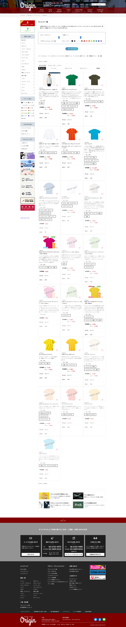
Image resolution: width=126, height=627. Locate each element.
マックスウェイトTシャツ (49, 353)
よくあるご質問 (25, 145)
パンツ (23, 87)
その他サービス (73, 587)
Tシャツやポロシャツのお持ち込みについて (58, 581)
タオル (23, 66)
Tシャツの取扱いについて (54, 579)
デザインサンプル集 (52, 569)
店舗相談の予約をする (95, 554)
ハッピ (23, 78)
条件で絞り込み (72, 49)
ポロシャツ (24, 46)
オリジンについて (25, 611)
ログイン (83, 4)
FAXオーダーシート (26, 133)
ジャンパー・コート (26, 81)
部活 (94, 157)
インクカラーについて (53, 575)
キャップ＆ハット (25, 63)
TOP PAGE (22, 15)
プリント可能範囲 (52, 577)
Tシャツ (23, 43)
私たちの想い (23, 569)
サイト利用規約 (77, 611)
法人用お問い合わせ (74, 571)
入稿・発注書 (24, 602)
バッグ (23, 60)
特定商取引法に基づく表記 (40, 611)
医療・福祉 (24, 75)
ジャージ (23, 84)
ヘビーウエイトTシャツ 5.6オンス (49, 88)
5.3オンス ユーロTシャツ (72, 353)
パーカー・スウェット (26, 49)
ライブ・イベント (67, 206)
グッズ (23, 90)
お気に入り (68, 4)
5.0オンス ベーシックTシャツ (72, 88)
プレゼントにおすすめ (91, 101)
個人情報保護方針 (55, 611)
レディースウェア (25, 54)
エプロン (23, 69)
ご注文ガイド (24, 143)
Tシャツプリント (24, 571)
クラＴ (64, 106)
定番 (42, 103)
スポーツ (49, 210)
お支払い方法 (72, 581)
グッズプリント (24, 573)
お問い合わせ (24, 148)
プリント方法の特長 (52, 573)
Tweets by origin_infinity (24, 218)
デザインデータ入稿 (25, 605)
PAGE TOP (63, 521)
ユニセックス (73, 106)
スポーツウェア (25, 52)
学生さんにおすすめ (67, 109)
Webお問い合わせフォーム (75, 569)
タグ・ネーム (24, 93)
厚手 (87, 213)
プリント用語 (51, 584)
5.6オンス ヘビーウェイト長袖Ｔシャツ (49, 143)
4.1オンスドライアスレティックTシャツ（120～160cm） (49, 252)
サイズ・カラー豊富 (73, 103)
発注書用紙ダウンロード (26, 607)
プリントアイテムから (26, 128)
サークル (88, 160)
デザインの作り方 (52, 571)
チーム (95, 160)
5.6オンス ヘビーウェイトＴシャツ (94, 88)
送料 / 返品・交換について (75, 583)
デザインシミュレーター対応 (48, 41)
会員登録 (76, 4)
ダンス (64, 203)
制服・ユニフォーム (26, 72)
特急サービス (72, 585)
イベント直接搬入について (75, 589)
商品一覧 (29, 15)
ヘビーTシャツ (94, 143)
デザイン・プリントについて (56, 566)
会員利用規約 (88, 611)
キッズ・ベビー (37, 15)
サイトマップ (66, 611)
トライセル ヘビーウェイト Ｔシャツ (72, 143)
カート (89, 4)
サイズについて (73, 579)
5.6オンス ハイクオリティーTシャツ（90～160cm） (94, 302)
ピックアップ (24, 566)
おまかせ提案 (24, 131)
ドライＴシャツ (44, 216)
